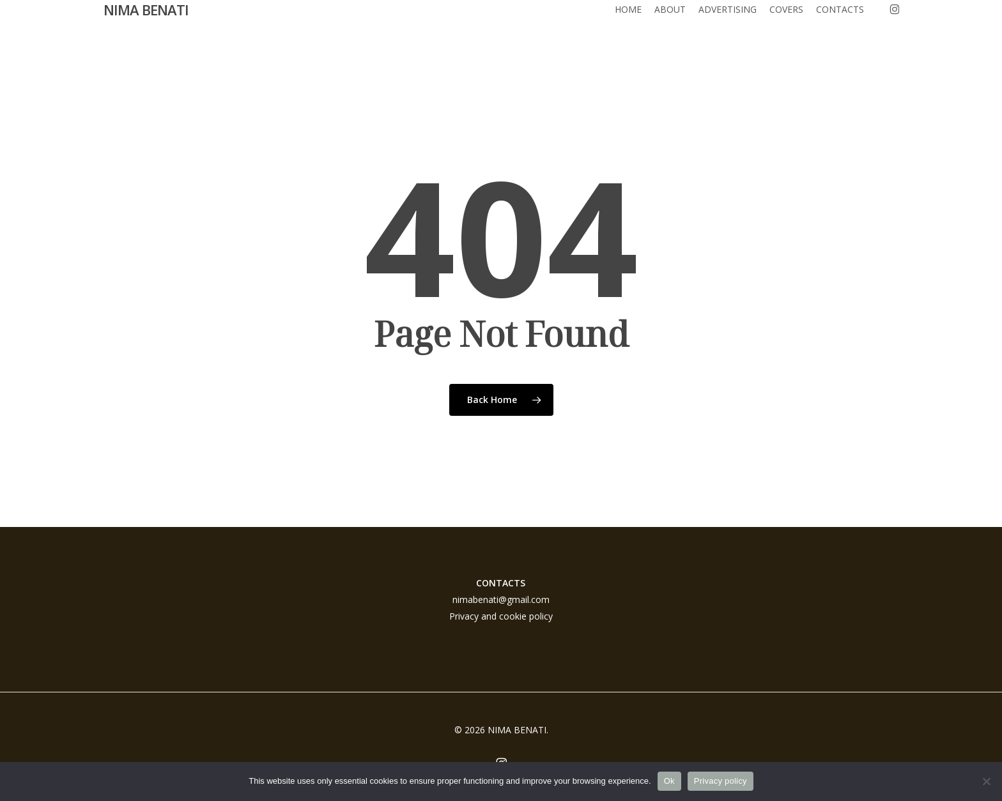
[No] (986, 781)
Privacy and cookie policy (501, 616)
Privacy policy (720, 781)
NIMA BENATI (146, 25)
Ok (669, 781)
